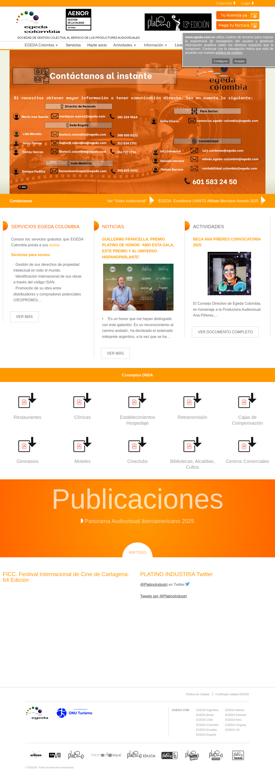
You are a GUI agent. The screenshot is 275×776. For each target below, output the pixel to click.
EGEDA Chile (204, 719)
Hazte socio (97, 45)
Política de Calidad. (198, 694)
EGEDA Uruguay (235, 725)
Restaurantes (27, 417)
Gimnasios (27, 461)
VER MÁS (24, 317)
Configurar (221, 61)
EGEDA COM (180, 710)
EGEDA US (232, 729)
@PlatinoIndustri (154, 585)
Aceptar (239, 61)
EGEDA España (206, 734)
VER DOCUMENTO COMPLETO (225, 332)
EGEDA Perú (233, 719)
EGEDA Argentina (207, 710)
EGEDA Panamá (235, 715)
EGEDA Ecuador (206, 729)
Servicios (73, 45)
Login (247, 3)
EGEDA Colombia (207, 725)
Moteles (82, 461)
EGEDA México (235, 710)
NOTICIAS (113, 226)
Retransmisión (192, 417)
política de (229, 53)
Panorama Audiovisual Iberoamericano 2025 (139, 521)
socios (54, 245)
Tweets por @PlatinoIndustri (163, 596)
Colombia (225, 3)
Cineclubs (137, 461)
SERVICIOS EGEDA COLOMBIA (45, 226)
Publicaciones (137, 498)
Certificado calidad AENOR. (233, 694)
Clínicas (82, 417)
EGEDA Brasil (205, 715)
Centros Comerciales (247, 461)
